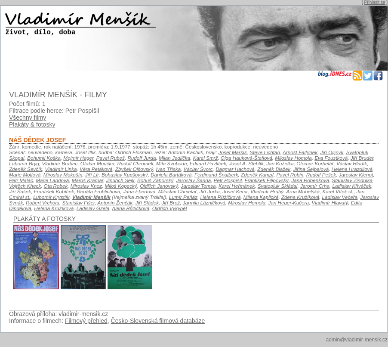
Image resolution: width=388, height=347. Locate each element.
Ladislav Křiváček (351, 186)
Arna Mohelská (303, 191)
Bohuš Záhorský (155, 180)
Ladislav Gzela (93, 208)
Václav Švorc (198, 169)
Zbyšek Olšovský (134, 169)
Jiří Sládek (147, 202)
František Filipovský (267, 180)
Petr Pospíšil (228, 180)
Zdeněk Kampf (257, 174)
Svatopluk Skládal (278, 186)
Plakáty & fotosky (32, 124)
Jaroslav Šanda (193, 180)
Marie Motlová (24, 174)
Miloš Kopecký (121, 186)
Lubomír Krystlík (51, 197)
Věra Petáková (96, 169)
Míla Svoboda (171, 163)
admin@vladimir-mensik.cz (357, 340)
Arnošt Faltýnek (300, 152)
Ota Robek (56, 186)
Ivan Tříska (168, 169)
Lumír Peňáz (183, 197)
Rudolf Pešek (321, 174)
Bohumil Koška (44, 158)
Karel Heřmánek (237, 186)
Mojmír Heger (78, 158)
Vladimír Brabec (59, 163)
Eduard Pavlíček (208, 163)
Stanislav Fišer (78, 202)
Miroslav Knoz (86, 186)
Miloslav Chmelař (177, 191)
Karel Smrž (205, 158)
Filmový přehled (86, 320)
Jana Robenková (310, 180)
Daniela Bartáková (171, 174)
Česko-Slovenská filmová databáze (158, 320)
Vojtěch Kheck (25, 186)
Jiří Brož (170, 202)
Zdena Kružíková (300, 197)
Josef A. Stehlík (246, 163)
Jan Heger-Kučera (288, 202)
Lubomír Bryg (24, 163)
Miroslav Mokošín (63, 174)
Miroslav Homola (246, 202)
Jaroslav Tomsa (198, 186)
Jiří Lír (92, 174)
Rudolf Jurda (141, 158)
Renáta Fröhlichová (98, 191)
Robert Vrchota (42, 202)
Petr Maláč (21, 180)
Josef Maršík (233, 152)
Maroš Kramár (87, 180)
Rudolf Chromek (135, 163)
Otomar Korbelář (314, 163)
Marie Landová (52, 180)
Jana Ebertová (139, 191)
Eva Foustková (331, 158)
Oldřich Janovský (159, 186)
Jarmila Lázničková (204, 202)
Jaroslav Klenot (356, 174)
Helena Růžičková (220, 197)
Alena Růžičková (130, 208)
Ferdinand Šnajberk (216, 174)
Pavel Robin (289, 174)
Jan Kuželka (280, 163)
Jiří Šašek (20, 191)
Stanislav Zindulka (352, 180)
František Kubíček (54, 191)
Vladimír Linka (61, 169)
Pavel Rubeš (110, 158)
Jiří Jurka (210, 191)
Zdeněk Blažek (273, 169)
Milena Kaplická (261, 197)
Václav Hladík (351, 163)
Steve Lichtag (264, 152)
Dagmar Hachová (235, 169)
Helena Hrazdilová (352, 169)
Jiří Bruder (362, 158)
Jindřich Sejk (120, 180)
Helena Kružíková (54, 208)
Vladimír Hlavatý (329, 202)
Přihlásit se (374, 2)
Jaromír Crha (314, 186)
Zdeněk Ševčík (25, 169)
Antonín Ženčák (114, 202)
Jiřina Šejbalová (311, 169)
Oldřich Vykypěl (169, 208)
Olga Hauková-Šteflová (246, 158)
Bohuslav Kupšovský (125, 174)
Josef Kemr (234, 191)
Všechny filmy (27, 117)
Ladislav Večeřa (340, 197)
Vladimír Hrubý (266, 191)
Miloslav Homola (293, 158)
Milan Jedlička (174, 158)
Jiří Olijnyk (332, 152)
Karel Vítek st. (338, 191)
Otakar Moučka (97, 163)
